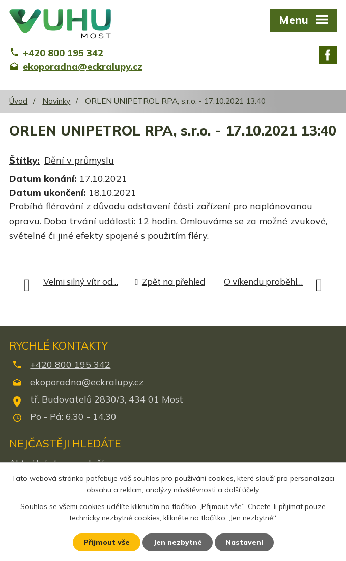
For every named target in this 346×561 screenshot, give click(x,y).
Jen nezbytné (177, 542)
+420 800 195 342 (70, 364)
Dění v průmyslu (79, 160)
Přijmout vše (106, 542)
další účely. (242, 490)
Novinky (56, 101)
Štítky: (24, 160)
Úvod (18, 101)
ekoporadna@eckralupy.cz (86, 382)
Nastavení (244, 542)
